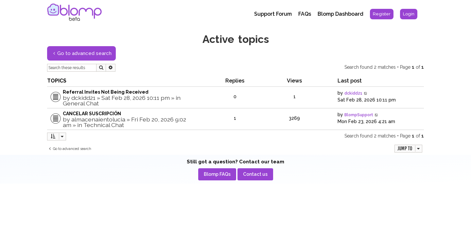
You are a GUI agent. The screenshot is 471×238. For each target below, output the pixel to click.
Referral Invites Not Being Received (105, 92)
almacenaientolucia (98, 119)
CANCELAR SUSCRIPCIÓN (92, 113)
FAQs (304, 14)
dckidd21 (83, 97)
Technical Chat (103, 124)
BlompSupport (358, 115)
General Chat (81, 103)
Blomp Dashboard (340, 14)
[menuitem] (381, 14)
